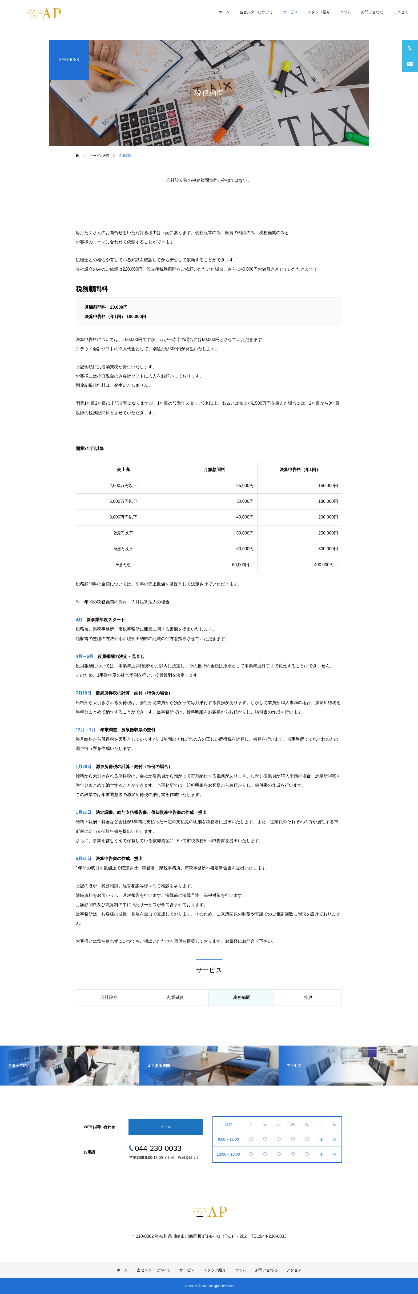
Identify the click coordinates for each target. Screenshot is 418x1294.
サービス (290, 12)
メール (165, 1127)
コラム (345, 12)
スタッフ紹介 (319, 12)
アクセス (400, 12)
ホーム (224, 12)
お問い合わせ (372, 12)
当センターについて (256, 12)
